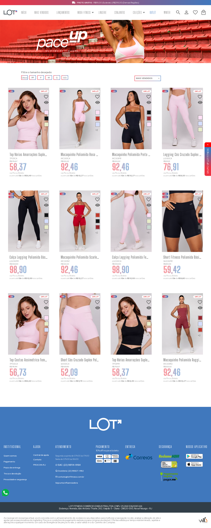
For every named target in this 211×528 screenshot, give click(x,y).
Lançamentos (63, 12)
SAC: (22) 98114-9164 (68, 464)
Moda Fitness (84, 12)
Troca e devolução (12, 473)
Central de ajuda (41, 455)
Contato (37, 459)
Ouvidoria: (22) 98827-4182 (69, 470)
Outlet (153, 12)
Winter (167, 12)
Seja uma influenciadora (66, 482)
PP (33, 77)
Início (24, 12)
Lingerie (103, 12)
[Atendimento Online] (5, 492)
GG (65, 77)
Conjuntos (119, 12)
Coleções (137, 12)
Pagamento (9, 461)
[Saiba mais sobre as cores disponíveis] (46, 112)
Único (24, 77)
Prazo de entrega (12, 467)
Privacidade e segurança (15, 479)
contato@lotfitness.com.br (69, 476)
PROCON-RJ (39, 464)
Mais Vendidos (41, 12)
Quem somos (10, 455)
